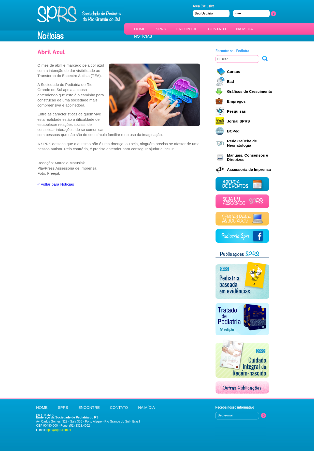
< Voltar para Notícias (55, 184)
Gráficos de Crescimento (249, 91)
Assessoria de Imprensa (249, 169)
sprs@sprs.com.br (59, 430)
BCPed (233, 131)
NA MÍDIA (244, 29)
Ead (230, 81)
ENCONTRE (187, 29)
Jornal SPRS (238, 121)
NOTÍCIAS (143, 36)
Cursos (233, 71)
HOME (140, 29)
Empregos (236, 101)
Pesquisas (236, 111)
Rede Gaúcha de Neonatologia (242, 143)
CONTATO (217, 29)
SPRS (161, 29)
